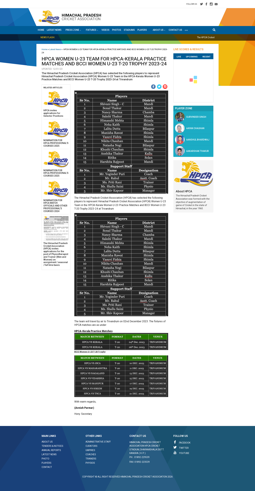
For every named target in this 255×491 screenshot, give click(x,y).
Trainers (91, 458)
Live (179, 56)
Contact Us (175, 30)
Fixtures (92, 30)
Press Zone (73, 30)
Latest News (54, 30)
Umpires (90, 450)
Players (142, 30)
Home (41, 30)
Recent (206, 56)
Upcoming (192, 56)
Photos (116, 30)
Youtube (181, 452)
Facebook (181, 442)
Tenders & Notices (52, 446)
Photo (45, 458)
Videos (105, 30)
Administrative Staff (98, 441)
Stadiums (129, 30)
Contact (47, 467)
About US (159, 30)
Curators (91, 446)
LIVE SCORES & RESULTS (188, 49)
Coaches (91, 454)
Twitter (181, 447)
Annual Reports (51, 450)
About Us (47, 441)
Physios (90, 463)
